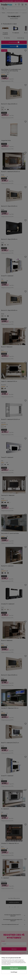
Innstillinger (14, 972)
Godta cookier (14, 968)
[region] (14, 965)
